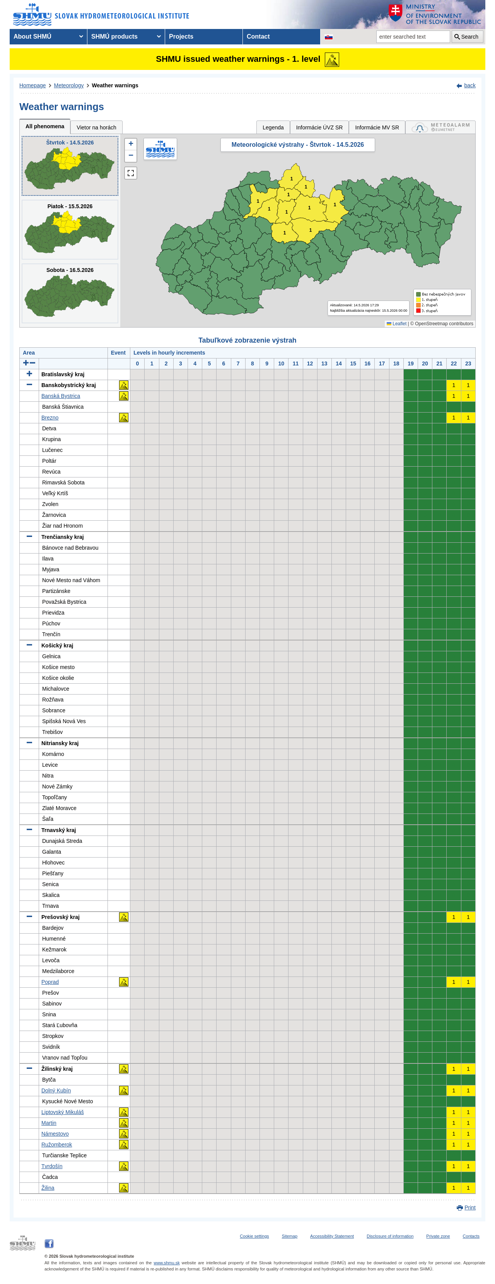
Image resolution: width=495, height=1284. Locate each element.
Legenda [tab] (273, 127)
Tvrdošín (51, 1166)
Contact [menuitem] (258, 36)
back (470, 85)
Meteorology (69, 85)
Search (469, 37)
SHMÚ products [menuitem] (114, 36)
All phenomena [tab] (45, 126)
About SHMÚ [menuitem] (32, 36)
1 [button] (288, 194)
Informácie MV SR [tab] (377, 127)
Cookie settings (254, 1236)
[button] (131, 144)
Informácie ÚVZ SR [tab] (319, 127)
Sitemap (289, 1236)
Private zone (438, 1236)
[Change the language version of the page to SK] (328, 36)
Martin (48, 1123)
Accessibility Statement (332, 1236)
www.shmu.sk (166, 1262)
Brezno (49, 417)
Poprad (50, 982)
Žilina (47, 1188)
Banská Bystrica (60, 396)
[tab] (440, 127)
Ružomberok (56, 1144)
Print (470, 1207)
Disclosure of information (390, 1236)
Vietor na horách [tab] (96, 127)
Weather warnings (115, 85)
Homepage (32, 85)
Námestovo (55, 1134)
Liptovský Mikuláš (62, 1112)
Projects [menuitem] (181, 36)
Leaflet (396, 323)
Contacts (471, 1236)
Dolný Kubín (56, 1090)
